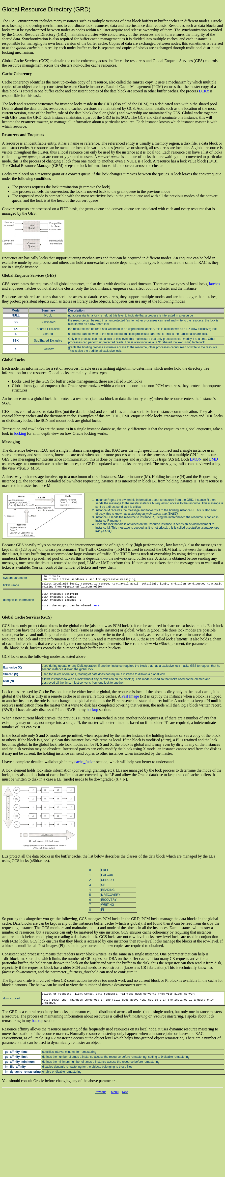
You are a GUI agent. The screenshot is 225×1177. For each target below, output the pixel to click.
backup (92, 709)
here (96, 605)
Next (125, 1092)
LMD (213, 459)
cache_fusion (84, 762)
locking (20, 433)
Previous (100, 1092)
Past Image (130, 696)
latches (214, 284)
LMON (195, 459)
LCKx (204, 91)
